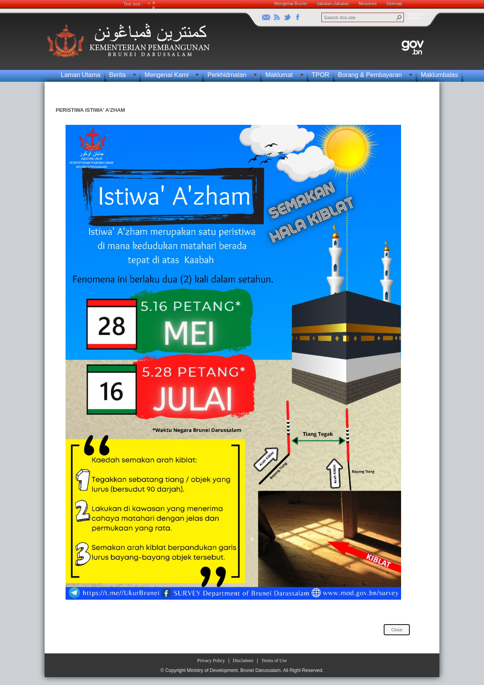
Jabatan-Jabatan (333, 3)
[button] (399, 17)
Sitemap (394, 3)
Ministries (367, 3)
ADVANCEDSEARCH (416, 16)
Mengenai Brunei (290, 3)
